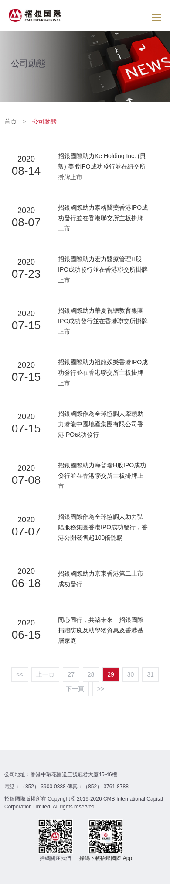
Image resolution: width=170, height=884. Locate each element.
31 (150, 674)
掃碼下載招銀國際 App (105, 858)
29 (110, 674)
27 (71, 674)
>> (100, 688)
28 (91, 674)
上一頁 (45, 674)
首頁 (11, 121)
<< (19, 674)
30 (130, 674)
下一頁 (75, 688)
